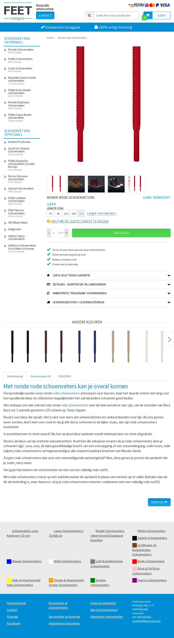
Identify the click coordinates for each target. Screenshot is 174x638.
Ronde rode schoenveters (72, 37)
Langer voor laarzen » (102, 213)
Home (50, 37)
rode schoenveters (66, 393)
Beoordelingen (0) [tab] (41, 376)
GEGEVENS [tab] (65, 376)
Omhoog (159, 502)
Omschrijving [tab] (15, 376)
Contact (45, 15)
